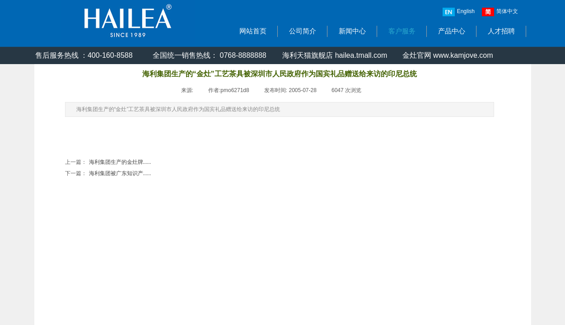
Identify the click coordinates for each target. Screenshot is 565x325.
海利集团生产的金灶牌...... (108, 162)
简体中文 (500, 12)
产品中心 (451, 31)
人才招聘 (501, 31)
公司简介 (302, 31)
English (459, 12)
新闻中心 (352, 31)
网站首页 (252, 31)
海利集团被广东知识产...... (108, 173)
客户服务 (402, 31)
